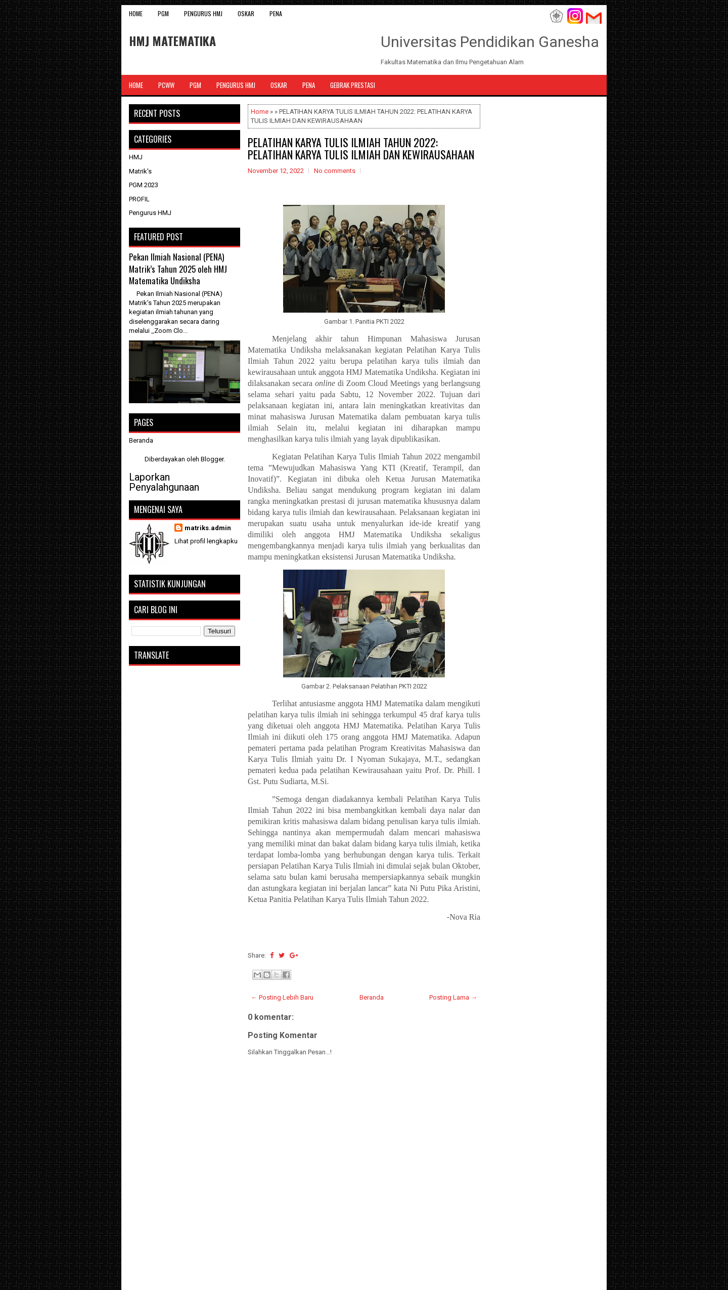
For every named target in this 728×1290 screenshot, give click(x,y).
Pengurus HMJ (203, 13)
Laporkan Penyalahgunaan (164, 482)
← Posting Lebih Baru (282, 997)
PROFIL (139, 199)
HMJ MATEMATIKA (172, 40)
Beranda (371, 997)
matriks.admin (208, 528)
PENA (275, 13)
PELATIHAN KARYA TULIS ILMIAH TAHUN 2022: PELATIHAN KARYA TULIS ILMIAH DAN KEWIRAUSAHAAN (361, 148)
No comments (334, 171)
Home (136, 13)
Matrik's (140, 171)
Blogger (212, 459)
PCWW (166, 85)
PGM (163, 13)
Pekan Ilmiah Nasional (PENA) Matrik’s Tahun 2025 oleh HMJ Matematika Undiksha (178, 268)
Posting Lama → (453, 997)
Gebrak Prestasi (352, 85)
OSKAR (246, 13)
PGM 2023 (143, 185)
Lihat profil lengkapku (206, 541)
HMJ (136, 157)
